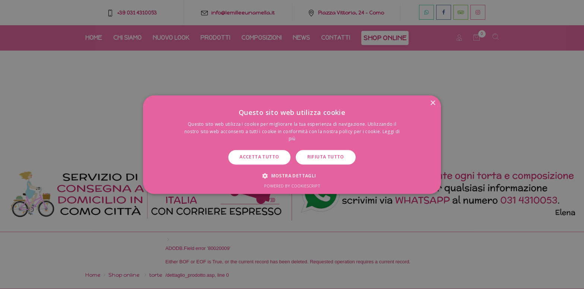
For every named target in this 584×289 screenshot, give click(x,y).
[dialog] (292, 144)
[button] (292, 175)
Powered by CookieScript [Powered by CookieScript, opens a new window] (292, 186)
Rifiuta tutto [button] (325, 157)
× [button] (432, 103)
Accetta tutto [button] (259, 157)
